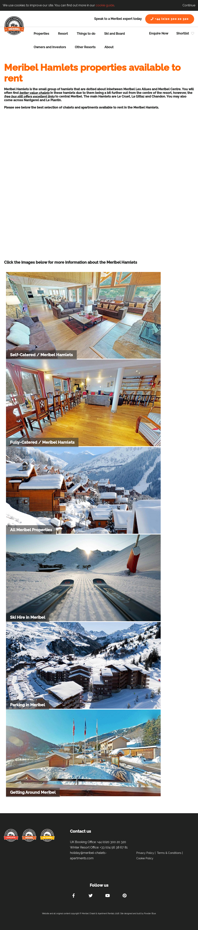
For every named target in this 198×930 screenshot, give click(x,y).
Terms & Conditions (169, 852)
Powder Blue (150, 913)
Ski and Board (114, 33)
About (109, 47)
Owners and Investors (50, 47)
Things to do (86, 33)
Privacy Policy (145, 852)
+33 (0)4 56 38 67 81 (114, 847)
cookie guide (105, 5)
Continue (189, 5)
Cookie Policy (144, 858)
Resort (63, 33)
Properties (41, 33)
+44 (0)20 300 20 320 (170, 18)
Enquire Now (158, 33)
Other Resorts (85, 47)
